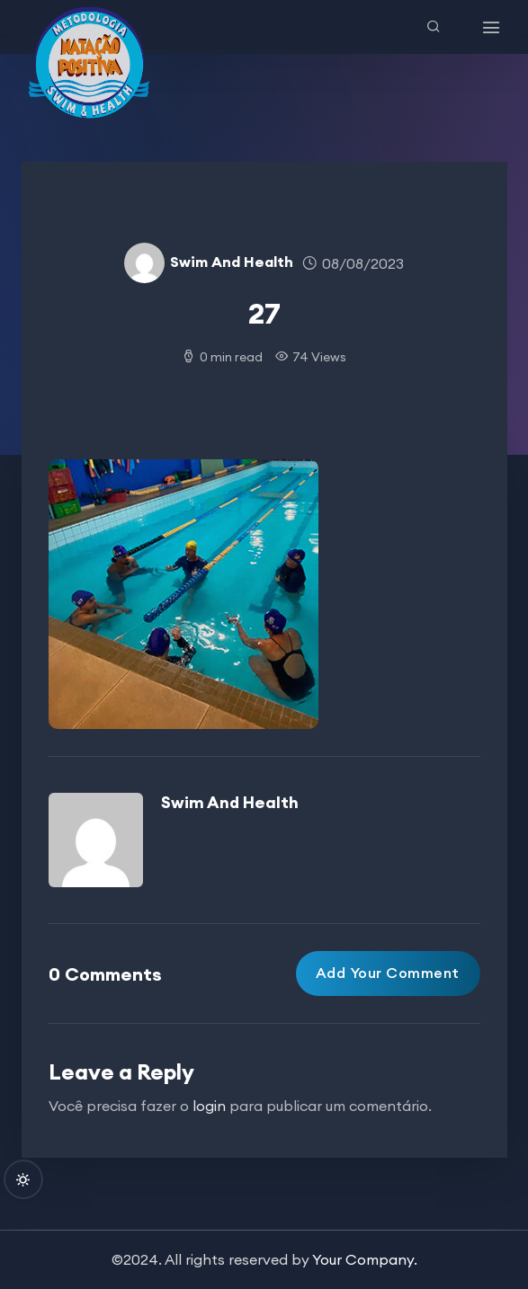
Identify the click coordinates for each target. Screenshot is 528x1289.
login (209, 1106)
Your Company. (364, 1259)
